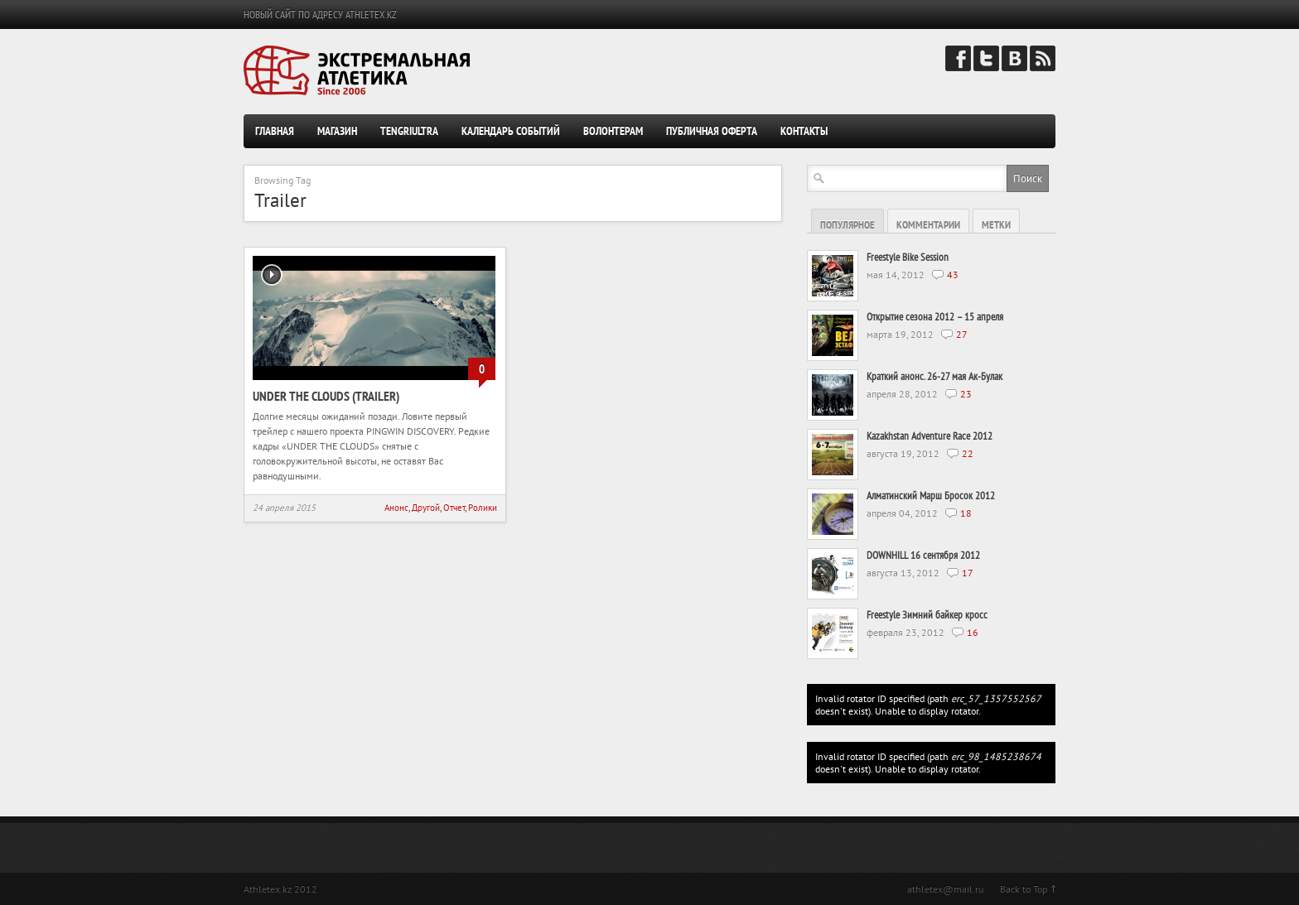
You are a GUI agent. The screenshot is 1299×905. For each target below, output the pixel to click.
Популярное (847, 225)
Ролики (482, 507)
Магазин (337, 130)
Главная (274, 130)
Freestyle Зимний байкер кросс (927, 615)
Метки (996, 225)
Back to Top (1023, 889)
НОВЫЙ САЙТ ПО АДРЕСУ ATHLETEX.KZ (320, 14)
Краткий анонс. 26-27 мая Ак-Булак (934, 376)
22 (967, 453)
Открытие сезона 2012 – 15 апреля (935, 317)
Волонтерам (613, 130)
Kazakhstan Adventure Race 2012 (929, 436)
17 (967, 572)
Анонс (396, 507)
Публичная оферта (711, 130)
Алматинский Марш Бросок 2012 (931, 496)
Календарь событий (510, 130)
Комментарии (928, 225)
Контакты (804, 130)
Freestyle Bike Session (908, 257)
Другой (426, 507)
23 (966, 394)
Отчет (454, 507)
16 (972, 632)
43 (953, 274)
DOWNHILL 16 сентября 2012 (923, 555)
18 (966, 513)
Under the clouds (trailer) (326, 396)
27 (962, 334)
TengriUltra (409, 130)
